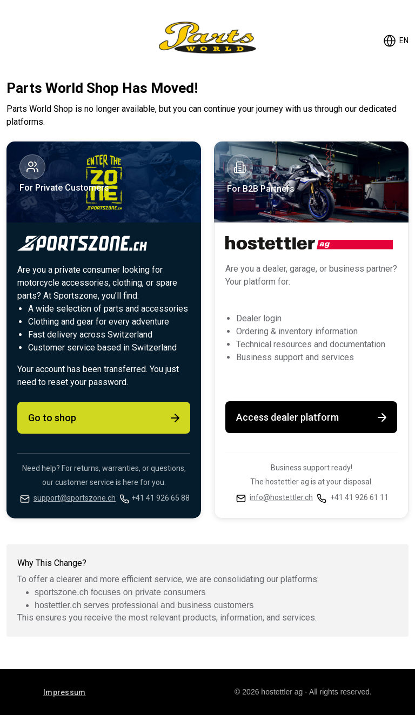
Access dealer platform (312, 417)
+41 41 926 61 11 (359, 497)
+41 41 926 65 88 (160, 498)
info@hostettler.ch (281, 497)
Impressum (64, 692)
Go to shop (105, 418)
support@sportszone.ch (75, 498)
